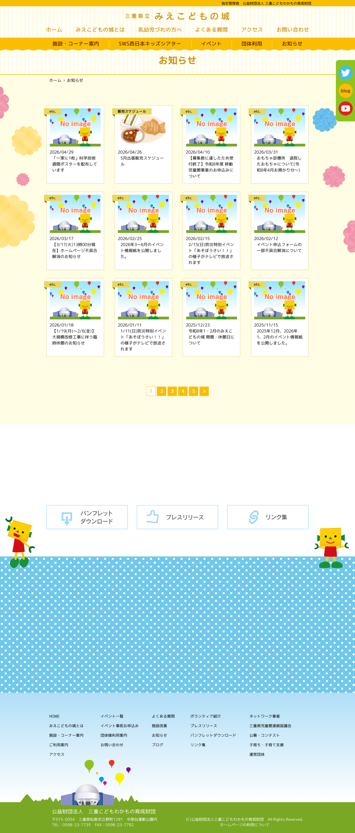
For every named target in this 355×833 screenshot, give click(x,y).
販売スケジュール (132, 111)
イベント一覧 (111, 716)
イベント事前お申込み (119, 725)
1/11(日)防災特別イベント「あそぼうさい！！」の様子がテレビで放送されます (143, 340)
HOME (54, 716)
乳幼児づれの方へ (160, 29)
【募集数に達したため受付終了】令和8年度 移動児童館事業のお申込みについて (210, 167)
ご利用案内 (58, 744)
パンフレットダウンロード (87, 517)
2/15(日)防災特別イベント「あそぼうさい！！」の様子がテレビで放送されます (211, 253)
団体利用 (251, 43)
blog (345, 90)
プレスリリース (177, 517)
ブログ (157, 744)
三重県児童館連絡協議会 (270, 726)
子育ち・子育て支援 (266, 745)
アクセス (252, 29)
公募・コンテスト (264, 735)
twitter (345, 72)
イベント (211, 43)
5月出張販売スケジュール (142, 161)
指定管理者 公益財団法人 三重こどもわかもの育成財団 (266, 3)
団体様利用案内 (113, 735)
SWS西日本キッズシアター (150, 43)
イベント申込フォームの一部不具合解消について (279, 247)
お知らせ (292, 43)
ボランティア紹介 (205, 716)
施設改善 (159, 725)
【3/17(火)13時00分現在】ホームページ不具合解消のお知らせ (74, 250)
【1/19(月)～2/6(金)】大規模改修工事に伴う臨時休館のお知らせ (74, 337)
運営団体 (257, 754)
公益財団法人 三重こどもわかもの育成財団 (104, 811)
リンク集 (268, 517)
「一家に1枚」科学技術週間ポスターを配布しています (74, 164)
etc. (52, 111)
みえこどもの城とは (100, 29)
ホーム (54, 29)
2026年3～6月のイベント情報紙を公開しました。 (142, 250)
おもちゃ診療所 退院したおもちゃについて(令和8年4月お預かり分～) (279, 164)
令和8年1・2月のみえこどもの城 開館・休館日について (211, 337)
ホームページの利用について (245, 824)
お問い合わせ (292, 29)
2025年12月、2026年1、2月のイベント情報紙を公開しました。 (280, 337)
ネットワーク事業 (264, 716)
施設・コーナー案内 (75, 43)
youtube (345, 108)
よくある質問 (211, 29)
